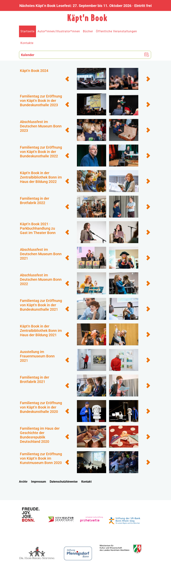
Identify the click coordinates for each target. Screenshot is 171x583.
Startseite (27, 31)
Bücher (88, 31)
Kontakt (86, 481)
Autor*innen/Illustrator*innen (58, 31)
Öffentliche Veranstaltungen (116, 31)
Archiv (23, 481)
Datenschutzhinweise (64, 481)
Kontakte (26, 43)
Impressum (38, 481)
